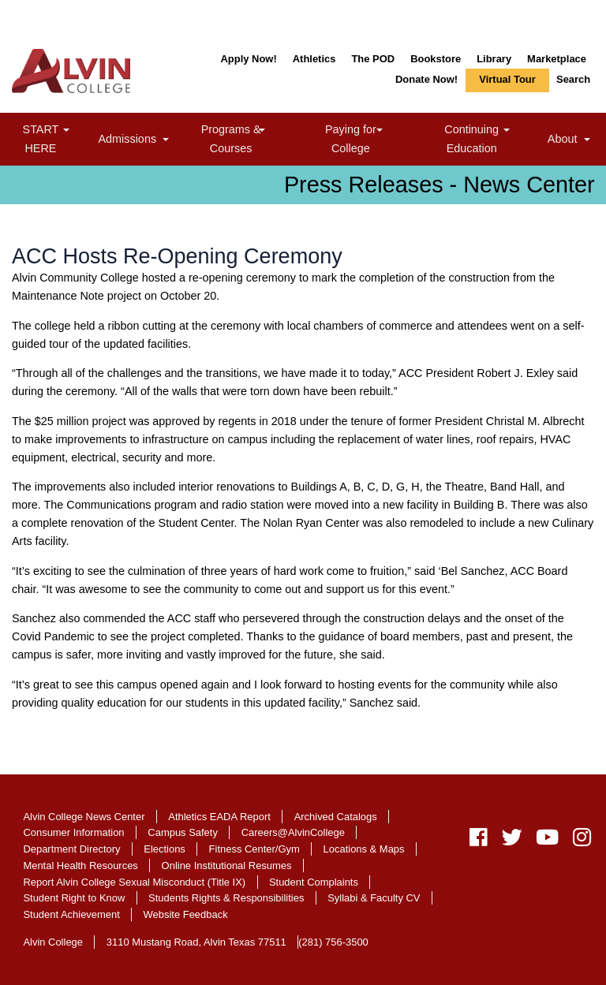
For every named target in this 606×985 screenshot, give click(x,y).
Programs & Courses (250, 138)
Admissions (136, 141)
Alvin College (53, 942)
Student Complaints (313, 882)
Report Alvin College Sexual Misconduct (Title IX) (134, 882)
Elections (164, 849)
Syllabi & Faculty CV (373, 898)
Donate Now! (426, 79)
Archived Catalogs (335, 817)
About (571, 141)
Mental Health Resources (80, 865)
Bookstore (435, 59)
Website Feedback (186, 914)
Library (494, 59)
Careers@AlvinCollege (293, 832)
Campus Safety (183, 832)
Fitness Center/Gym (254, 849)
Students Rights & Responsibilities (226, 898)
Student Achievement (71, 914)
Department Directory (71, 849)
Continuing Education (492, 138)
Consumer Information (73, 832)
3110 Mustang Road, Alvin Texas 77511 (196, 942)
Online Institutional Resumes (227, 865)
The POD (373, 59)
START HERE (57, 138)
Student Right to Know (74, 898)
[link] (65, 131)
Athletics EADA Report (219, 817)
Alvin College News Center (83, 817)
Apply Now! (248, 59)
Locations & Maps (364, 849)
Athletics (314, 59)
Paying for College (369, 138)
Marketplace (556, 59)
